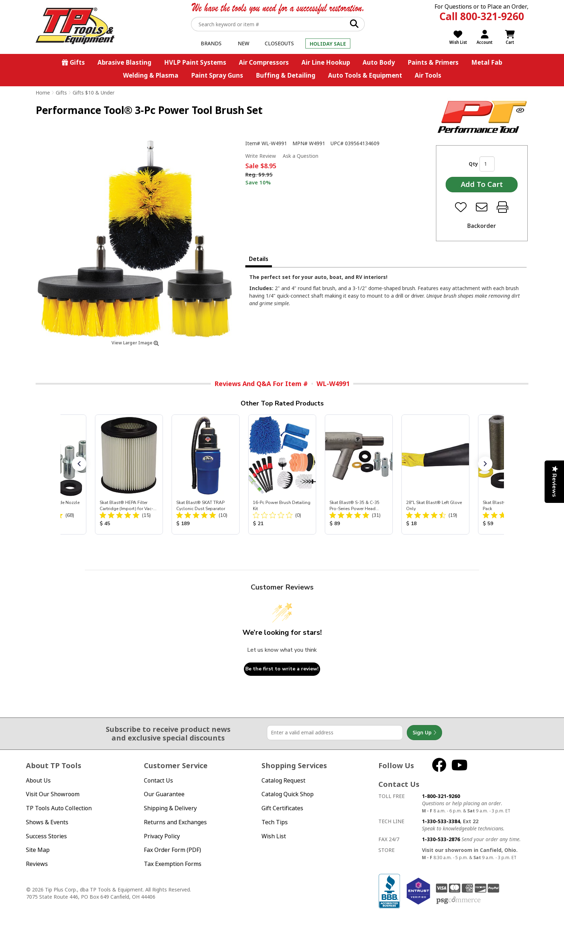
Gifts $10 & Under (93, 92)
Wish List (273, 836)
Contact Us (158, 780)
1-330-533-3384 (441, 821)
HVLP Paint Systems (195, 62)
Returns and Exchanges (175, 822)
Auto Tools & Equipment (365, 75)
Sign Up (424, 732)
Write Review (260, 155)
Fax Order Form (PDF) (172, 850)
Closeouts (279, 43)
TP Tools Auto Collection (59, 808)
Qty (473, 163)
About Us (38, 780)
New (243, 43)
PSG (458, 900)
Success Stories (46, 836)
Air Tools (428, 75)
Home (43, 92)
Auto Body (379, 62)
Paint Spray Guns (217, 75)
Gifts (77, 62)
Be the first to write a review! (282, 668)
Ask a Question (300, 156)
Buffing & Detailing (285, 75)
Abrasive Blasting (124, 62)
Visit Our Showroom (52, 794)
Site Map (38, 850)
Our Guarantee (164, 794)
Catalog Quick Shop (287, 794)
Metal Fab (486, 62)
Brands (211, 43)
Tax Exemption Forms (172, 864)
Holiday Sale (328, 43)
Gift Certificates (282, 808)
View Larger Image (135, 343)
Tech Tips (274, 822)
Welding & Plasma (150, 75)
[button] (79, 464)
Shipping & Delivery (170, 808)
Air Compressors (264, 62)
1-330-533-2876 (441, 839)
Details (258, 259)
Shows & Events (47, 822)
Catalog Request (283, 780)
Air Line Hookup (325, 62)
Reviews (37, 864)
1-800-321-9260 (441, 796)
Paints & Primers (433, 62)
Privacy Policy (162, 836)
